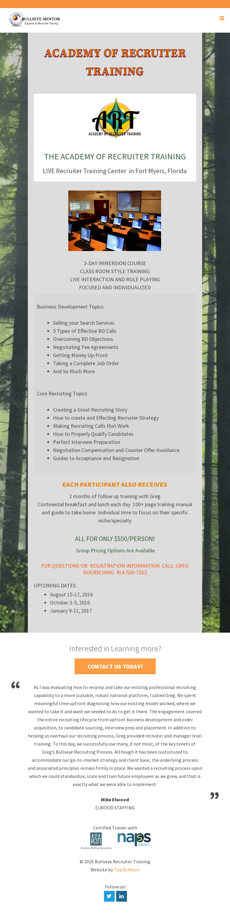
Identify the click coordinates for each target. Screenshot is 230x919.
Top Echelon (127, 870)
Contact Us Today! (115, 666)
